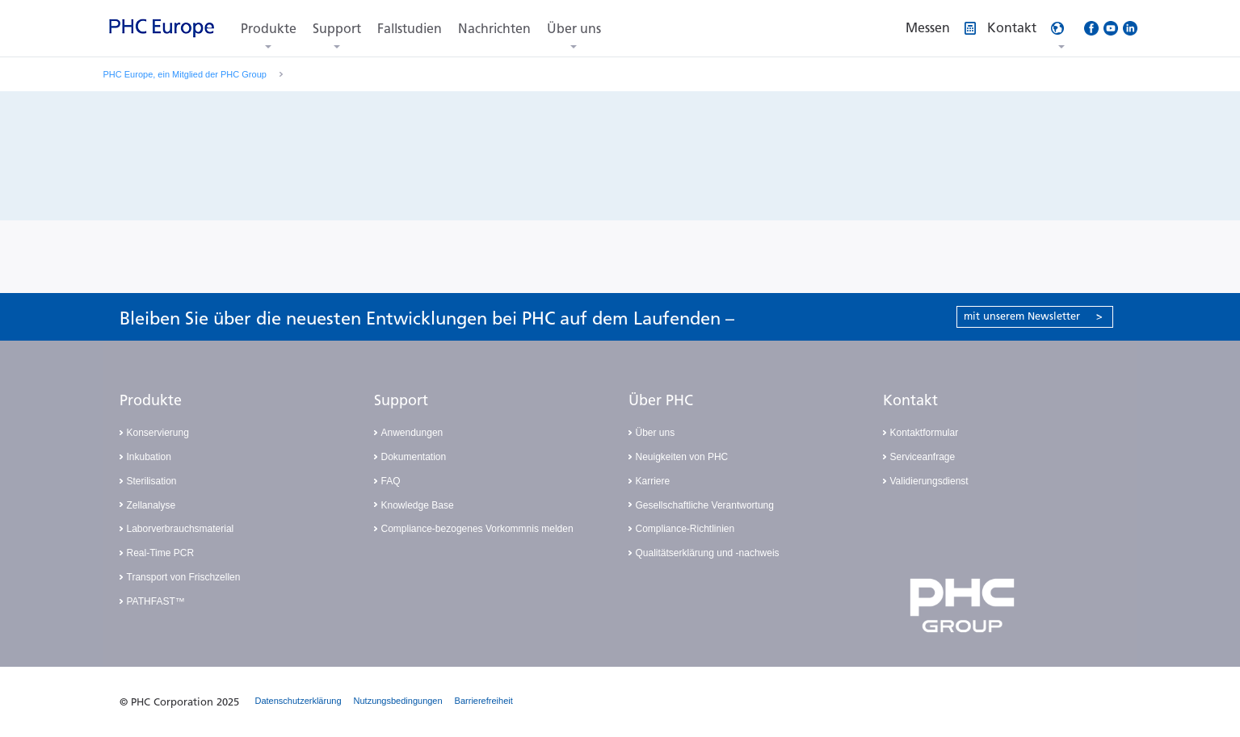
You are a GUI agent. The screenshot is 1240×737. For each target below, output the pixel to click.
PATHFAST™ (156, 601)
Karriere (653, 481)
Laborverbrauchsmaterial (180, 528)
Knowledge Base (417, 505)
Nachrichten (494, 28)
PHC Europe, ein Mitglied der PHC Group (185, 74)
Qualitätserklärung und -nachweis (708, 553)
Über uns (574, 28)
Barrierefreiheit (484, 701)
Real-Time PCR (161, 553)
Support (337, 28)
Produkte (268, 28)
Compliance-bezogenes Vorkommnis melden (477, 528)
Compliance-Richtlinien (685, 528)
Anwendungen (412, 432)
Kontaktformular (924, 432)
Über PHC (660, 400)
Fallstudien (409, 28)
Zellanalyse (151, 505)
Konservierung (158, 432)
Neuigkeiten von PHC (682, 457)
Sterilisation (152, 481)
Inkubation (149, 457)
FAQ (391, 481)
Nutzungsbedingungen (398, 701)
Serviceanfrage (923, 457)
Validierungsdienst (929, 481)
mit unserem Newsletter (1033, 316)
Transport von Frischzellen (184, 577)
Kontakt (910, 400)
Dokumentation (414, 457)
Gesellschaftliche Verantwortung (705, 505)
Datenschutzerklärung (298, 701)
